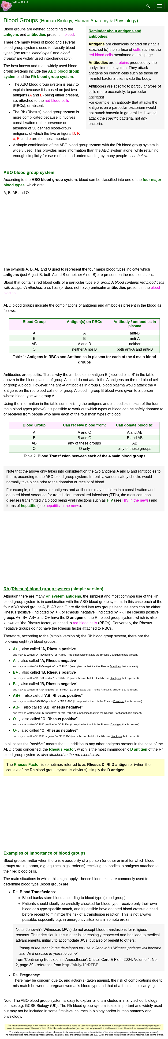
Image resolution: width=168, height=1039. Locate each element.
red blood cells (101, 55)
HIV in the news (135, 500)
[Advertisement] (84, 231)
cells (137, 49)
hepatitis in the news (63, 506)
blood (69, 35)
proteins (122, 63)
